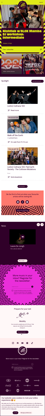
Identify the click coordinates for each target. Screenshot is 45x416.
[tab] (21, 334)
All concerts (22, 186)
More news (22, 260)
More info (13, 409)
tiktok (32, 343)
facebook (17, 343)
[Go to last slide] (38, 224)
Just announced (37, 81)
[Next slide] (42, 224)
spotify (27, 343)
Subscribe (32, 287)
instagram (13, 343)
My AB (41, 2)
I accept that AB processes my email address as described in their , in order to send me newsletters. (23, 292)
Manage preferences (26, 412)
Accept (15, 412)
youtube (22, 343)
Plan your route (22, 332)
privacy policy (25, 368)
